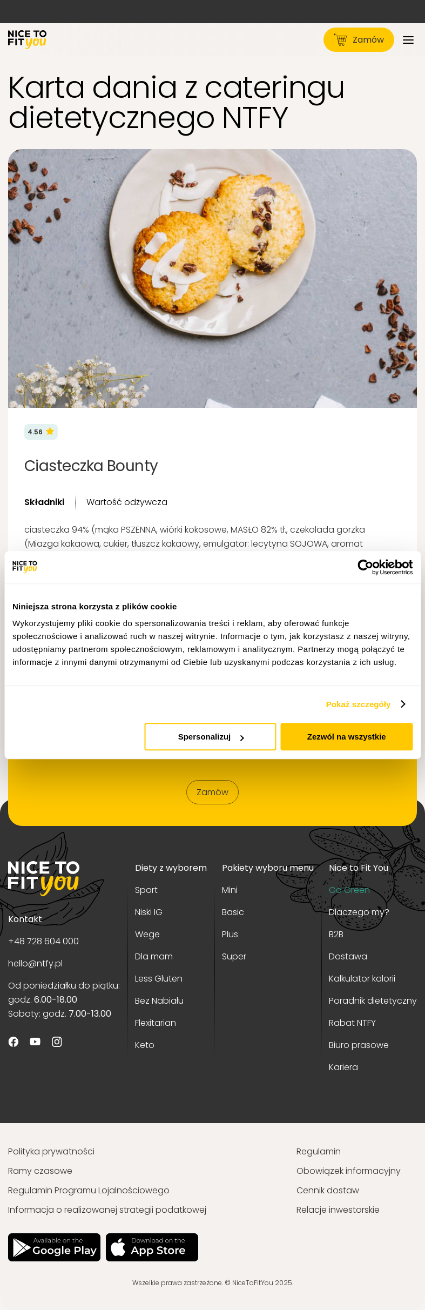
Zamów (359, 39)
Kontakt (25, 919)
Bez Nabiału (159, 1001)
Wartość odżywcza (126, 502)
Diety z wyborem (171, 868)
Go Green (349, 890)
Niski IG (149, 912)
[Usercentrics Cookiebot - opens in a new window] (365, 567)
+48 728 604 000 (43, 941)
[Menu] (408, 39)
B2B (336, 934)
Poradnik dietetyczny (373, 1001)
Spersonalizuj (211, 736)
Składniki (44, 502)
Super (234, 956)
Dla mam (154, 956)
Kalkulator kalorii (362, 978)
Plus (230, 934)
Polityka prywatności (51, 1151)
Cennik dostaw (327, 1190)
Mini (230, 890)
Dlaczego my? (359, 912)
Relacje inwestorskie (338, 1210)
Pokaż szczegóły (358, 704)
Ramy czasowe (40, 1171)
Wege (147, 934)
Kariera (343, 1067)
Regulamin (318, 1151)
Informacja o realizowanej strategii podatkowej (107, 1210)
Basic (233, 912)
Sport (146, 890)
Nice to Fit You (358, 868)
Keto (144, 1045)
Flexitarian (155, 1023)
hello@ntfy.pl (35, 963)
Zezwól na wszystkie (346, 736)
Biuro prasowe (359, 1045)
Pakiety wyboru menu (268, 868)
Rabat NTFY (352, 1023)
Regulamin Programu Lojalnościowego (89, 1190)
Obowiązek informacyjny (348, 1171)
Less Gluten (159, 978)
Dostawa (348, 956)
